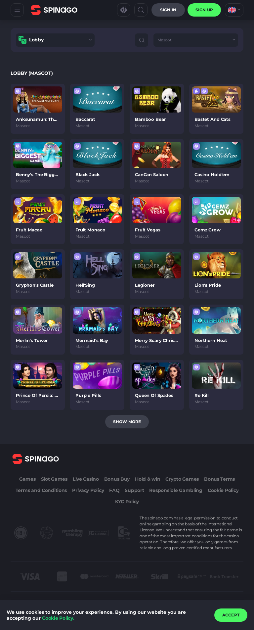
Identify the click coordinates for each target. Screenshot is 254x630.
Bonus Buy (117, 479)
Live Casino (86, 479)
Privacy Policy (88, 490)
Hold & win (147, 479)
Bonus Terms (219, 479)
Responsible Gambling (175, 490)
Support (134, 490)
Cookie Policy (223, 490)
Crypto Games (182, 479)
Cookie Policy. (58, 618)
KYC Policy (127, 502)
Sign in (168, 9)
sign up (204, 9)
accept (230, 614)
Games (27, 479)
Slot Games (54, 479)
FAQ (114, 490)
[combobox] (234, 10)
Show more (127, 421)
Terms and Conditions (41, 490)
